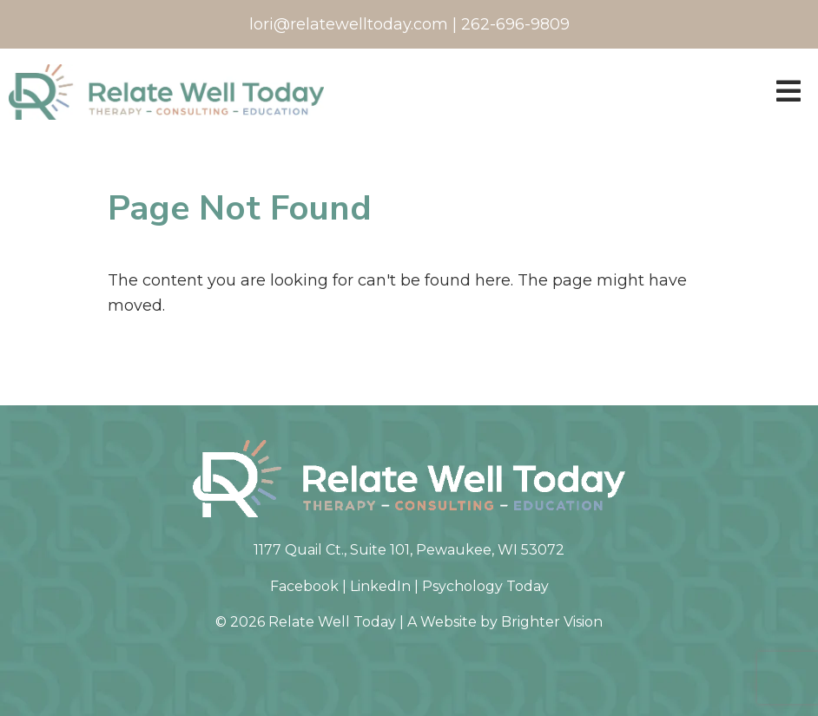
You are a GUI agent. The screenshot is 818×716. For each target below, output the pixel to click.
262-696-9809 (515, 24)
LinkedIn (380, 586)
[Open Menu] (788, 92)
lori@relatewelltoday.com (348, 24)
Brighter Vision (552, 622)
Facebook (304, 586)
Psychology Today (485, 586)
